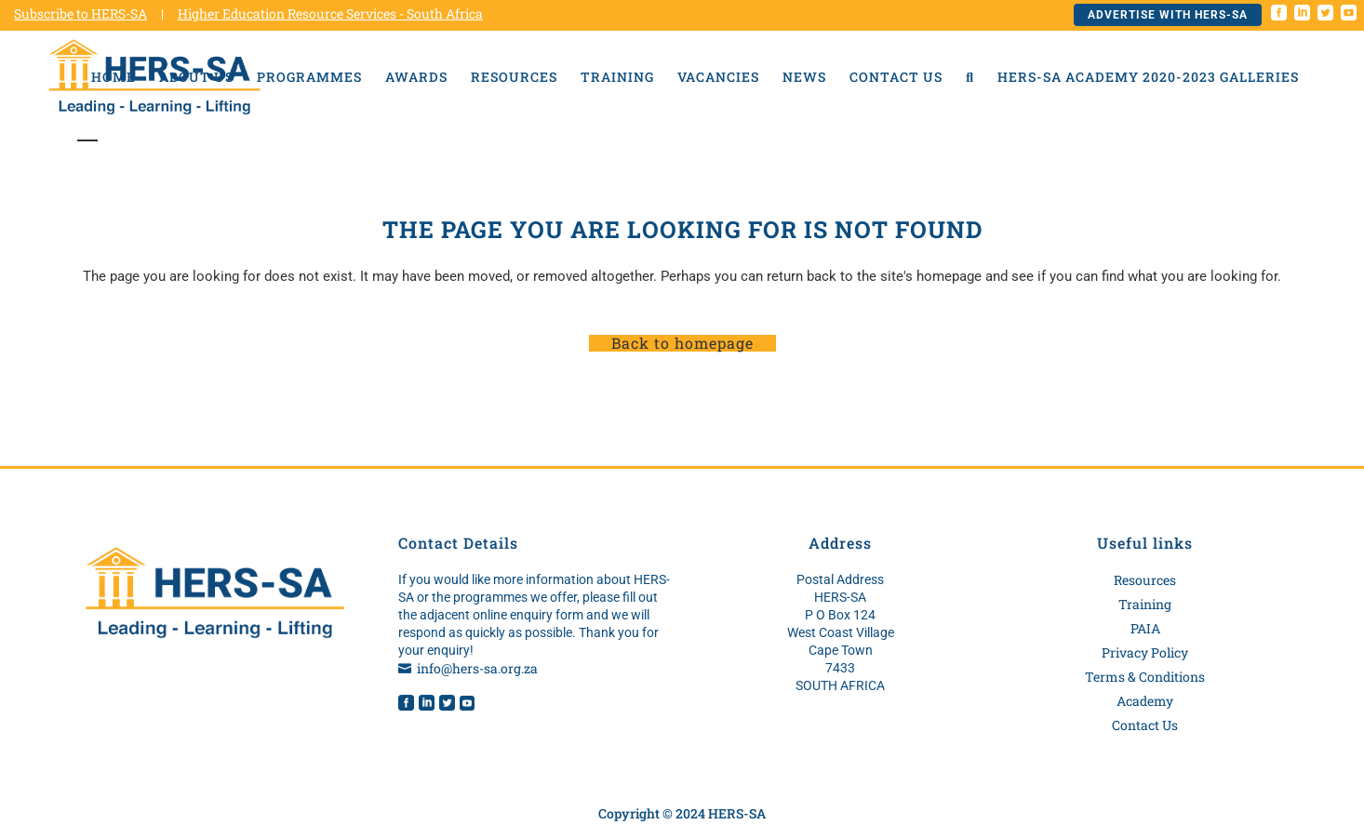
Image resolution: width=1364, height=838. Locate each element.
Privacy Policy (1145, 652)
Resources (1145, 580)
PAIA (1145, 628)
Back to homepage (682, 343)
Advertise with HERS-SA (1168, 14)
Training (1144, 604)
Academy (1145, 701)
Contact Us (1145, 725)
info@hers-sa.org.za (477, 668)
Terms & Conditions (1145, 676)
